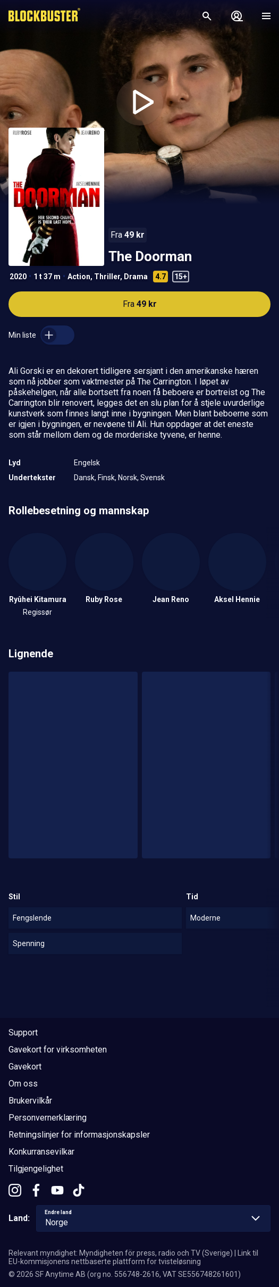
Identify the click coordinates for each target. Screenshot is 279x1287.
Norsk (127, 477)
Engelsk (87, 462)
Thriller (107, 276)
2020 (18, 276)
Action (78, 276)
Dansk (84, 477)
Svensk (152, 477)
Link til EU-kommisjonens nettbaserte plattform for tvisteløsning (133, 1257)
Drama (136, 276)
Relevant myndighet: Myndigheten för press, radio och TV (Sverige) (121, 1253)
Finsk (106, 477)
